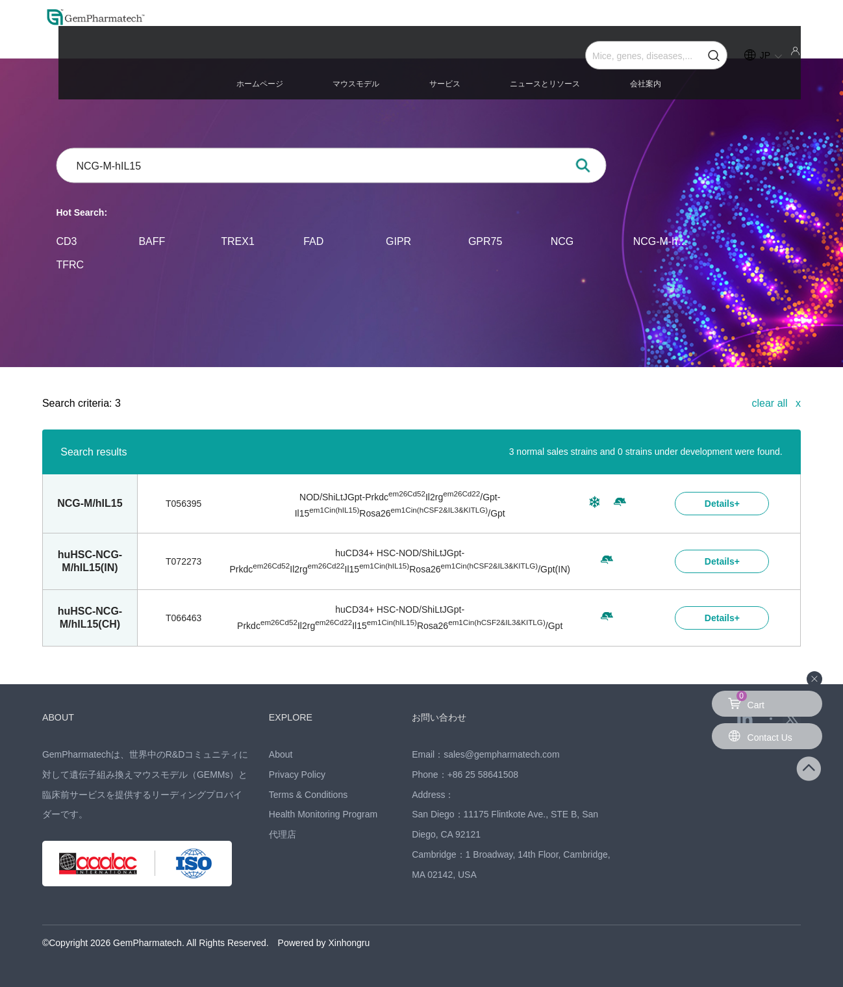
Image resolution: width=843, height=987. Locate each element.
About (281, 754)
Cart (746, 700)
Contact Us (760, 736)
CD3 (67, 240)
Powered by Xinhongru (324, 943)
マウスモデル (464, 73)
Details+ (722, 503)
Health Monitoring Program (323, 814)
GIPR (398, 240)
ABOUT (60, 717)
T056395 (183, 503)
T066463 (183, 618)
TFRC (70, 264)
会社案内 (666, 73)
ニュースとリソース (594, 73)
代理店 (282, 834)
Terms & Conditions (308, 794)
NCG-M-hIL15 (661, 240)
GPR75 (485, 240)
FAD (313, 240)
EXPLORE (293, 717)
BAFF (151, 240)
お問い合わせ (443, 717)
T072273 (183, 561)
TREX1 (238, 240)
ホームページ (397, 73)
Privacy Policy (297, 774)
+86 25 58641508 (482, 774)
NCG (562, 240)
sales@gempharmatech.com (501, 754)
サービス (523, 73)
